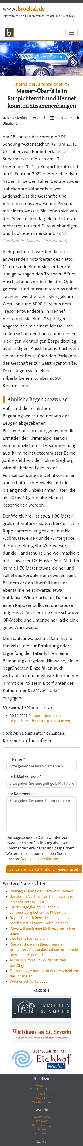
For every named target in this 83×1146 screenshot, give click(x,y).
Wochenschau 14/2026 (29, 938)
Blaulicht (41, 1098)
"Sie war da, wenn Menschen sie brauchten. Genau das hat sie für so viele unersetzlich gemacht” (44, 949)
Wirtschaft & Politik (41, 1089)
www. (23, 9)
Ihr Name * (15, 759)
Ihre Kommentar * (21, 793)
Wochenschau (41, 1102)
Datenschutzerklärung (39, 858)
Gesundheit (41, 1133)
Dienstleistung (41, 1125)
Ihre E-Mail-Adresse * (23, 776)
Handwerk (41, 1121)
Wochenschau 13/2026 (29, 981)
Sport (41, 1094)
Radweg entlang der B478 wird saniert (41, 891)
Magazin (41, 1085)
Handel (41, 1129)
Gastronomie (41, 1117)
